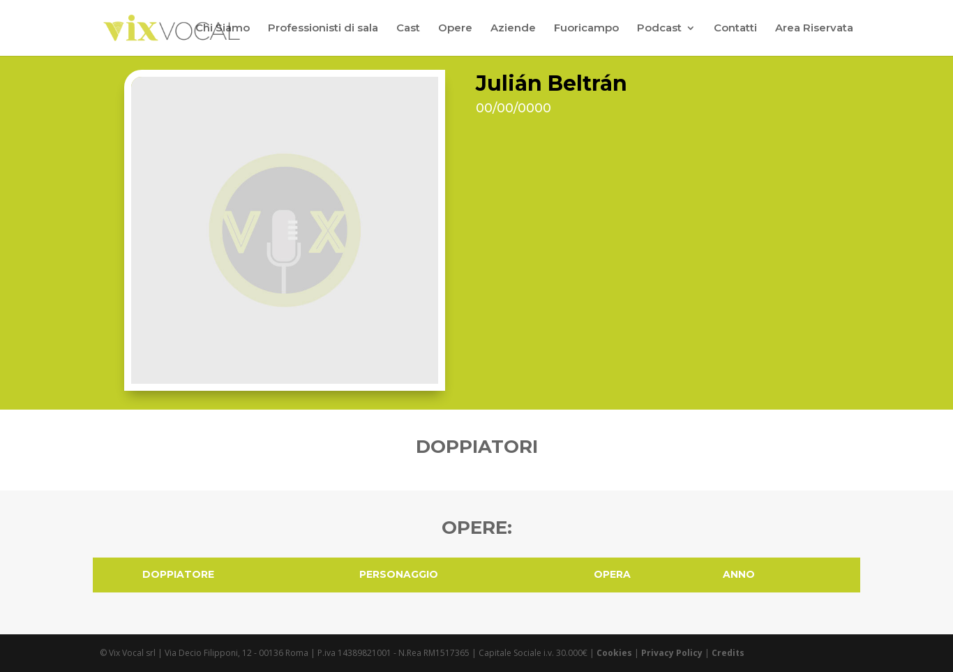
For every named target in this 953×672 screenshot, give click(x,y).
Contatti (735, 28)
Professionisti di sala (323, 28)
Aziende (513, 28)
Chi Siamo (222, 28)
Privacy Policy (672, 653)
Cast (408, 28)
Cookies (614, 653)
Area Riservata (814, 28)
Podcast (659, 28)
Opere (455, 28)
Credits (728, 653)
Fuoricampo (586, 28)
